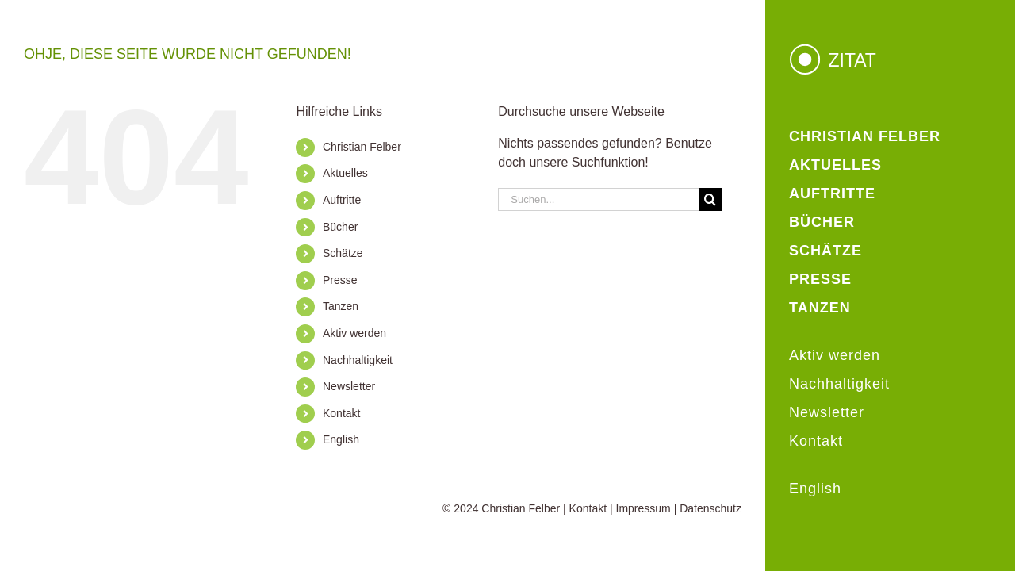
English (341, 439)
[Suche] (710, 199)
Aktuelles (345, 173)
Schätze (343, 253)
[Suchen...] (598, 199)
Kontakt (341, 413)
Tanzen (340, 306)
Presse (340, 280)
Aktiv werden (354, 333)
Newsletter (349, 386)
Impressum (643, 508)
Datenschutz (710, 508)
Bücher (340, 226)
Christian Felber (362, 146)
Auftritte (342, 200)
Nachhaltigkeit (358, 360)
